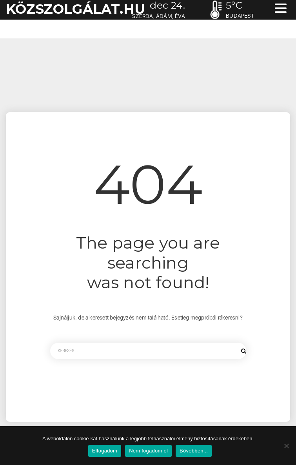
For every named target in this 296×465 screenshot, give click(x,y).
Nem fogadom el (148, 451)
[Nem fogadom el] (286, 446)
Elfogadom (104, 451)
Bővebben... (194, 451)
